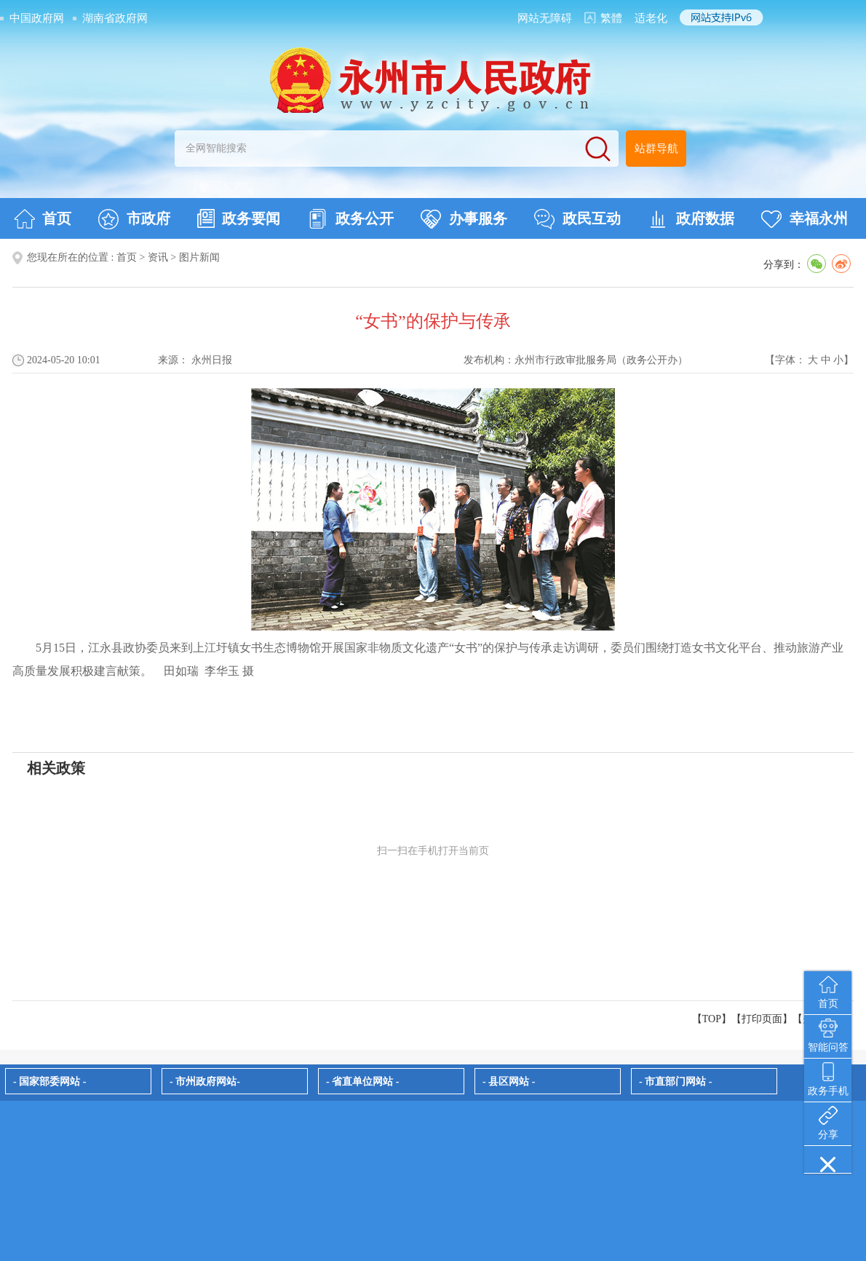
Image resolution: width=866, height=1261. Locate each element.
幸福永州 (804, 219)
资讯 (158, 257)
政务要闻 (238, 218)
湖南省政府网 (115, 18)
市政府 (134, 219)
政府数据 (691, 219)
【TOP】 (711, 1018)
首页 (42, 219)
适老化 (651, 18)
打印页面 (762, 1018)
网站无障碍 (544, 18)
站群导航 (656, 148)
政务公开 (350, 219)
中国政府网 (36, 18)
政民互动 (577, 219)
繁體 (611, 18)
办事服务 (464, 219)
